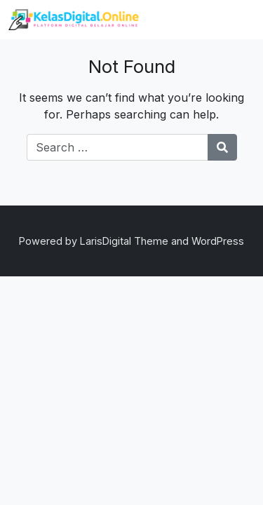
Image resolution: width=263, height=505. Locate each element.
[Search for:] (117, 147)
